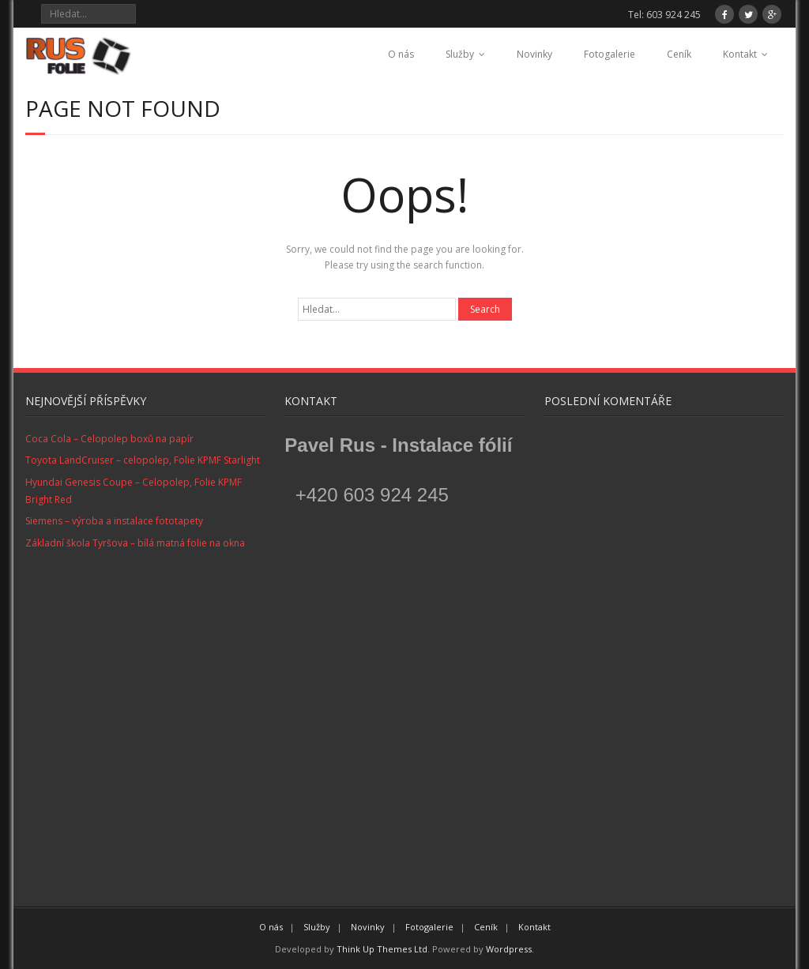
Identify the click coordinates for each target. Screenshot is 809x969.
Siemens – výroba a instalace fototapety (114, 521)
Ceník (679, 54)
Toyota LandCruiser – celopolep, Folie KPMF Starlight (142, 460)
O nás (401, 54)
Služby (460, 54)
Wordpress (509, 949)
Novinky (534, 54)
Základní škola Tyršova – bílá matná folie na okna (135, 543)
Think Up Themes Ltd (382, 949)
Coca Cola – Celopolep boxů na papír (109, 438)
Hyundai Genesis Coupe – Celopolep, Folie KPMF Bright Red (133, 490)
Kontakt (740, 54)
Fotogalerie (609, 54)
